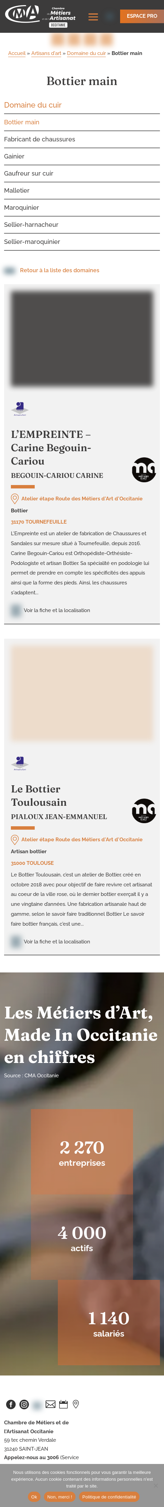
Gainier (14, 138)
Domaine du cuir (86, 36)
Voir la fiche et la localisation (50, 593)
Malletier (17, 173)
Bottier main (21, 104)
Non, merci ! (59, 1496)
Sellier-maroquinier (32, 224)
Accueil (17, 36)
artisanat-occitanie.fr (27, 1457)
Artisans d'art (46, 36)
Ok (34, 1496)
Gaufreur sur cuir (28, 156)
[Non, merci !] (155, 1485)
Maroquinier (21, 190)
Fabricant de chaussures (39, 121)
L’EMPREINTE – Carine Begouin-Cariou (51, 430)
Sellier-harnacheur (31, 207)
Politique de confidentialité (109, 1496)
